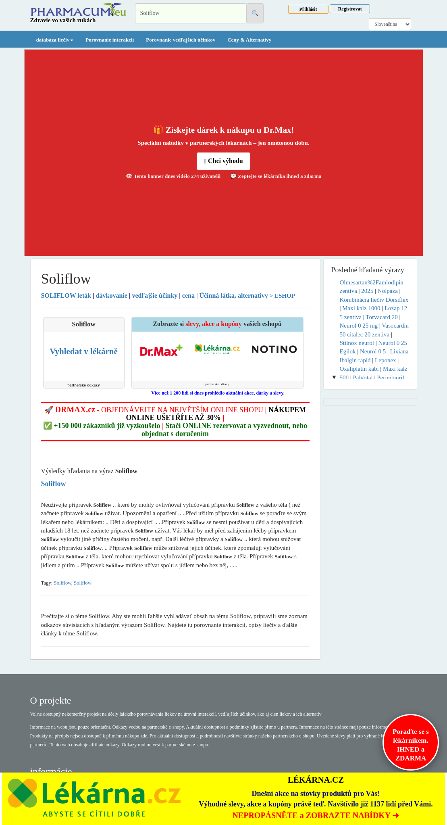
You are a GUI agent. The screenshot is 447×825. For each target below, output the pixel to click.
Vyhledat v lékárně (83, 351)
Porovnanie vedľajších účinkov (180, 40)
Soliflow (62, 583)
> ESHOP (282, 295)
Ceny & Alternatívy (249, 40)
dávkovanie (111, 295)
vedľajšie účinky (154, 295)
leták (67, 295)
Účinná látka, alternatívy (233, 295)
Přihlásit (308, 9)
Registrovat (350, 9)
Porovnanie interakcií (109, 40)
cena (188, 295)
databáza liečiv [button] (55, 40)
